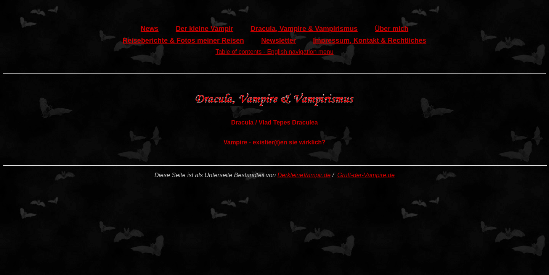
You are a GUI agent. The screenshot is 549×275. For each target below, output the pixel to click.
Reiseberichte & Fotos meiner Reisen (183, 40)
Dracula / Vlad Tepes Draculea (274, 122)
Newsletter (278, 40)
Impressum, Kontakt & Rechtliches (369, 40)
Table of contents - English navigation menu (274, 52)
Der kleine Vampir (204, 28)
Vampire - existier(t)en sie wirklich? (274, 142)
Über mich (391, 28)
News (150, 28)
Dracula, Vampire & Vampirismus (304, 28)
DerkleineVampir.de (304, 175)
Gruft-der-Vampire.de (366, 175)
